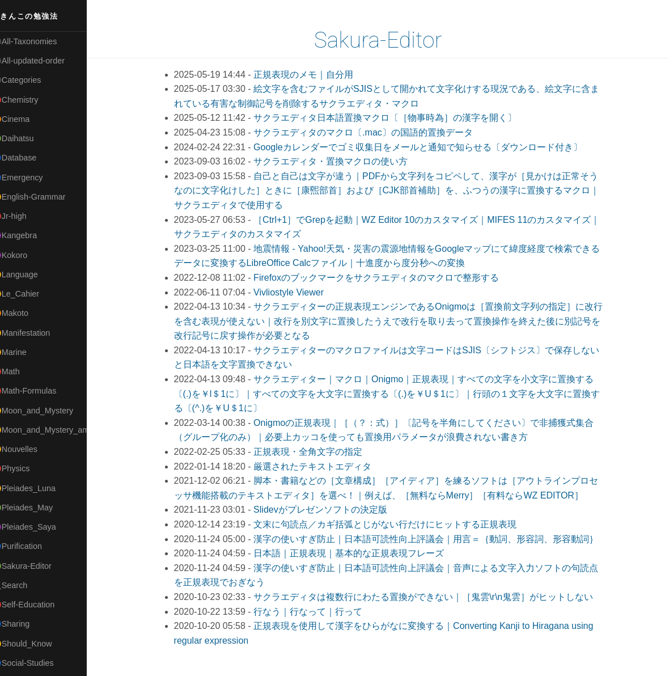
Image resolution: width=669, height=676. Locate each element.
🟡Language (28, 274)
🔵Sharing (24, 623)
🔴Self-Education (37, 604)
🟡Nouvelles (28, 449)
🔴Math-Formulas (37, 390)
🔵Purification (30, 546)
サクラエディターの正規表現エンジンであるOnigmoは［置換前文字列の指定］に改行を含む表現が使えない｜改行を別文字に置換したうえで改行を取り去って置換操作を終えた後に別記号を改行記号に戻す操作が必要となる (395, 321)
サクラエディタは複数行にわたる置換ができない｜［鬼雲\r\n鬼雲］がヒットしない (430, 597)
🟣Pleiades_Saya (37, 526)
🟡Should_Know (35, 643)
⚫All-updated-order (41, 60)
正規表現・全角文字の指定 (314, 452)
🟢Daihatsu (26, 138)
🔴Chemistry (28, 99)
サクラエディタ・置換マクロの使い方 (337, 161)
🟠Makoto (23, 313)
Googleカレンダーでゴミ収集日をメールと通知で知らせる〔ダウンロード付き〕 (424, 147)
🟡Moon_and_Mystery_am (52, 429)
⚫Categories (30, 79)
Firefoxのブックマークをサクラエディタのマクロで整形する (383, 277)
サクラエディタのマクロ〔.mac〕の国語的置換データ (370, 132)
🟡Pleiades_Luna (37, 488)
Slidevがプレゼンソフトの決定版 (327, 509)
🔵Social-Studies (36, 662)
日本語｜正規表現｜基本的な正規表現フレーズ (355, 553)
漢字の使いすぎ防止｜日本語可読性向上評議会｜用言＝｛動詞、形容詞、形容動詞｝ (432, 539)
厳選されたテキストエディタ (319, 466)
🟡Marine (22, 352)
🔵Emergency (31, 177)
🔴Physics (24, 468)
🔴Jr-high (22, 216)
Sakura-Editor (385, 40)
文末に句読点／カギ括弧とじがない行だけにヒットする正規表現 (391, 524)
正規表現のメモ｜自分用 (310, 74)
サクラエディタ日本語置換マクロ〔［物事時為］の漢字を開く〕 (391, 117)
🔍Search (23, 585)
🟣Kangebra (27, 235)
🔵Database (27, 157)
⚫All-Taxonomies (38, 41)
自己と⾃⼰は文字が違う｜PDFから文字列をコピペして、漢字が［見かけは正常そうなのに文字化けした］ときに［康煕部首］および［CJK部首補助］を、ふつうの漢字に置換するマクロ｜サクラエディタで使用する (393, 190)
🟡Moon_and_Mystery (46, 410)
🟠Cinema (24, 119)
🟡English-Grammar (42, 196)
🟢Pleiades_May (35, 507)
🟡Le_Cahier (29, 293)
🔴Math (19, 371)
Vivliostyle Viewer (295, 292)
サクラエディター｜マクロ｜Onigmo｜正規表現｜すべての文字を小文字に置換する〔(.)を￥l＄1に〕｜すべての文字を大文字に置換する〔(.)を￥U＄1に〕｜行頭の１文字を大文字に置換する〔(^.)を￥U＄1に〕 (394, 393)
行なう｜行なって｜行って (314, 611)
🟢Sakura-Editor (35, 566)
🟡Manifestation (34, 332)
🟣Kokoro (23, 255)
